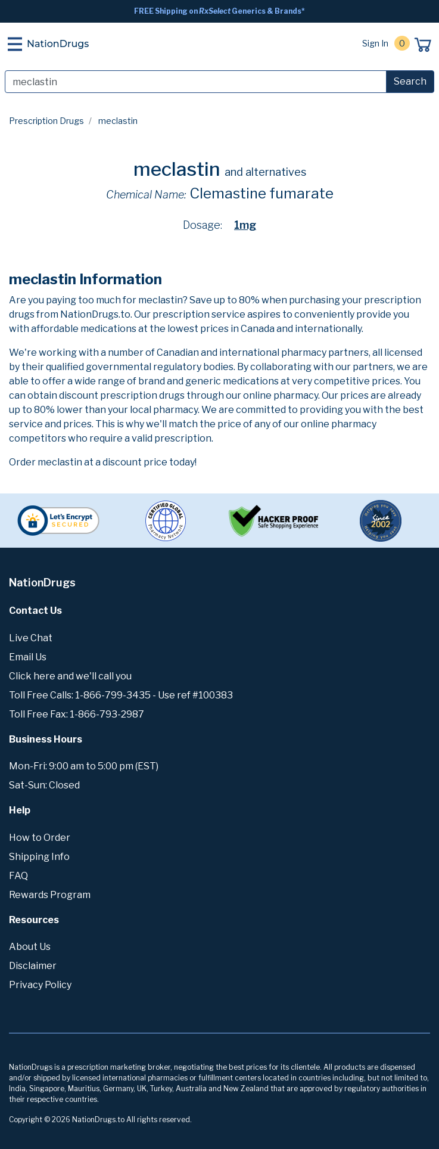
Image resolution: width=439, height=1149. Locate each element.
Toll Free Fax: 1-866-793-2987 (76, 714)
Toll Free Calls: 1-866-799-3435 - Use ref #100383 (121, 695)
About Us (30, 946)
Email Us (27, 657)
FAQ (18, 875)
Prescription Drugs (46, 121)
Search (410, 81)
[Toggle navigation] (15, 44)
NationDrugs (58, 43)
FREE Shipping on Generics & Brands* (219, 11)
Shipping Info (39, 856)
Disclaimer (33, 965)
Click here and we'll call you (70, 676)
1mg (245, 225)
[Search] (196, 81)
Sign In (375, 43)
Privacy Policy (40, 984)
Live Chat (30, 638)
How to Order (39, 837)
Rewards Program (50, 894)
